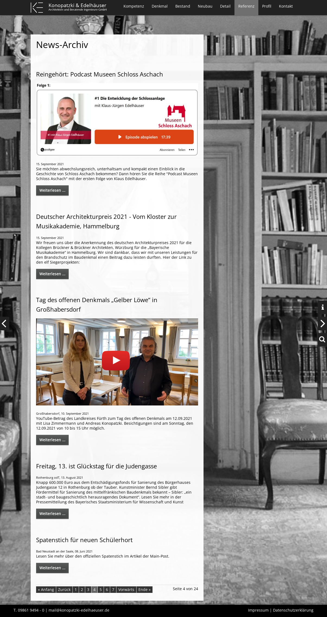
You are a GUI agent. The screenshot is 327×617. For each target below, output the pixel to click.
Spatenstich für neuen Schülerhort (84, 540)
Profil (266, 6)
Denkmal (160, 6)
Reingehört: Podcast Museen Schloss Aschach (99, 74)
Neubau (205, 6)
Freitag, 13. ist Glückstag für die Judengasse (96, 466)
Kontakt (286, 6)
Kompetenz (133, 6)
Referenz (246, 6)
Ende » (144, 589)
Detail (225, 6)
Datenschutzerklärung (293, 610)
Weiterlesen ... (52, 190)
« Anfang (46, 589)
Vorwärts (126, 589)
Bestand (182, 6)
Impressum (258, 610)
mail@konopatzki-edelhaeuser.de (79, 610)
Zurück (64, 589)
